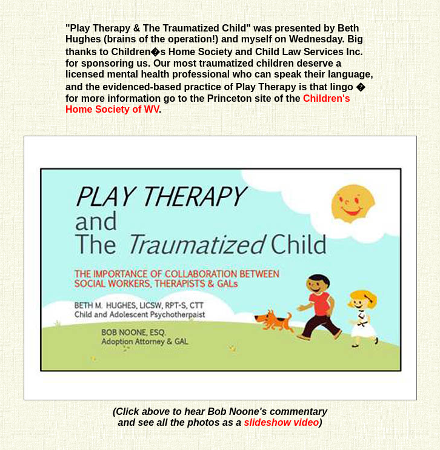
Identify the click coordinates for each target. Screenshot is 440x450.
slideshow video (281, 422)
